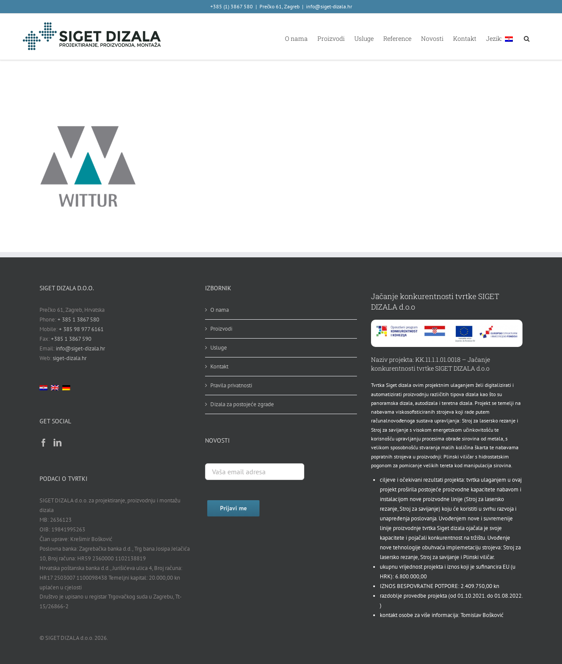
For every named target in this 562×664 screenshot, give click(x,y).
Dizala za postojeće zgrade (242, 404)
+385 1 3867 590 (71, 339)
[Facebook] (43, 442)
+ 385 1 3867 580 (78, 319)
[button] (527, 38)
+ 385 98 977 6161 (81, 329)
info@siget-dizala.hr (329, 6)
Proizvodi (221, 328)
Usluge (218, 347)
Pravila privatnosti (231, 385)
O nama (219, 310)
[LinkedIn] (57, 442)
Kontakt (219, 366)
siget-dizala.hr (69, 358)
